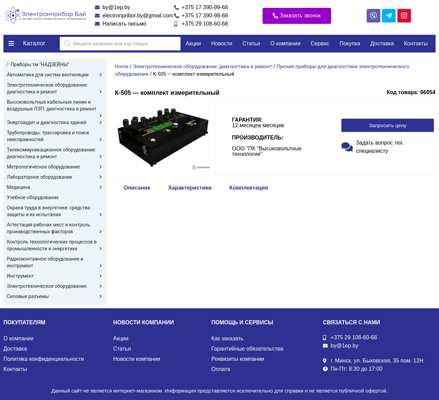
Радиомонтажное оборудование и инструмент (55, 262)
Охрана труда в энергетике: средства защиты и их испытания (55, 211)
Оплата (220, 369)
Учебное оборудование (33, 197)
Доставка (382, 43)
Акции (193, 43)
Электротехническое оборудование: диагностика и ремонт (55, 88)
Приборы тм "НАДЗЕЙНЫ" (40, 64)
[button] (297, 16)
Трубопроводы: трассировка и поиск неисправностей (55, 136)
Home (122, 66)
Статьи (251, 43)
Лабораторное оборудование (55, 177)
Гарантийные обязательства (247, 349)
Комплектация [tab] (248, 188)
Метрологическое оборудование (55, 166)
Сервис (320, 43)
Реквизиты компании (237, 359)
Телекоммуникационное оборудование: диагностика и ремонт (55, 153)
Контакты (416, 43)
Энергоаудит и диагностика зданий (55, 122)
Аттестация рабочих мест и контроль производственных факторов (55, 228)
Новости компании (136, 359)
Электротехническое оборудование (55, 286)
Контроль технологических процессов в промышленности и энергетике (55, 245)
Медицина (55, 187)
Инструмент (55, 275)
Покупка (350, 43)
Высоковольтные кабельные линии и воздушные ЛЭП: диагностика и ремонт (55, 105)
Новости (221, 43)
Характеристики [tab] (190, 188)
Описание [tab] (137, 188)
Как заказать (227, 338)
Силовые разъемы (55, 296)
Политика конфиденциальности (43, 359)
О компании (285, 43)
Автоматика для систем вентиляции (55, 74)
